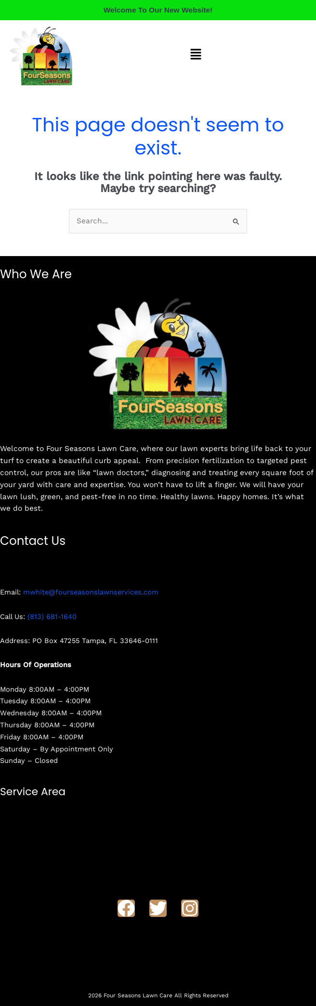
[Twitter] (158, 908)
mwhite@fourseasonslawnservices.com (90, 592)
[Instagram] (189, 908)
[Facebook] (126, 908)
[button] (196, 55)
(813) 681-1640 (52, 616)
